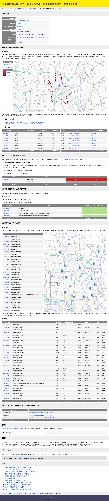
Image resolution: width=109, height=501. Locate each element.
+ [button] (15, 63)
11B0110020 (6, 375)
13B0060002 (6, 380)
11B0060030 (6, 332)
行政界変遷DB (8, 67)
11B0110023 (6, 365)
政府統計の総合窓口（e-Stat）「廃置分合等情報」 (18, 484)
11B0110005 (6, 352)
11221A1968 (6, 182)
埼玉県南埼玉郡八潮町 (23, 21)
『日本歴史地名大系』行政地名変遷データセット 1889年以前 (21, 471)
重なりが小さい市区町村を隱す (21, 173)
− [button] (15, 65)
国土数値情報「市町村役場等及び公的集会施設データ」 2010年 (21, 475)
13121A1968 (6, 213)
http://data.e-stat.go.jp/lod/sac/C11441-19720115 (41, 412)
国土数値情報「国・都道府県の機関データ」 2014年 (18, 482)
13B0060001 (6, 396)
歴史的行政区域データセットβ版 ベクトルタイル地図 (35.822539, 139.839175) (25, 122)
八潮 (18, 23)
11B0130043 (6, 358)
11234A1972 (6, 179)
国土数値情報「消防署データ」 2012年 (15, 480)
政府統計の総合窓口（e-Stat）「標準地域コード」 (18, 486)
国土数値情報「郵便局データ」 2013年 (15, 477)
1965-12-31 (6, 138)
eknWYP (19, 43)
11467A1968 (6, 210)
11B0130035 (6, 340)
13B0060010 (6, 363)
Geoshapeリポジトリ (7, 9)
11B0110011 (6, 347)
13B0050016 (6, 370)
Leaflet (94, 111)
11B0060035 (6, 335)
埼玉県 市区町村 (21, 37)
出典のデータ (19, 55)
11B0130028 (6, 373)
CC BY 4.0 (23, 454)
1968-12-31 (6, 146)
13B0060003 (6, 355)
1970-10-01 (6, 148)
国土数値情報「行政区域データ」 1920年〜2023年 (18, 467)
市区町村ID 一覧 (37, 9)
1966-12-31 (6, 140)
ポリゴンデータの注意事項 (67, 159)
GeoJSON (77, 133)
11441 (19, 40)
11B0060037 (6, 330)
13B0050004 (6, 393)
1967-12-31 (6, 143)
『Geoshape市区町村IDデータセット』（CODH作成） (19, 490)
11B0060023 (6, 378)
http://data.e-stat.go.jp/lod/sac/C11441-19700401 (41, 415)
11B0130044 (6, 360)
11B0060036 (6, 327)
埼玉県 (19, 29)
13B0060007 (6, 385)
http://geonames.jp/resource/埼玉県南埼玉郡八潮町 (41, 417)
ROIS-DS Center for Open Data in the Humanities (60, 498)
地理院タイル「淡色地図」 (101, 111)
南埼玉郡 (19, 26)
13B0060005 (6, 391)
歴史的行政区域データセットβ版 (22, 9)
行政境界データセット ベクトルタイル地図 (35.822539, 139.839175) (23, 124)
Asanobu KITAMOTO (41, 498)
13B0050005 (6, 398)
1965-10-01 (6, 135)
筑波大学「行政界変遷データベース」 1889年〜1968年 (19, 469)
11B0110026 (6, 368)
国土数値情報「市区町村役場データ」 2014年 (17, 473)
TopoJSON (71, 133)
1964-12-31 (6, 133)
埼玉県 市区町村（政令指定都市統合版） (37, 37)
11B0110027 (6, 350)
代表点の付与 (21, 230)
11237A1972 (6, 342)
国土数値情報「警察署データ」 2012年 (15, 478)
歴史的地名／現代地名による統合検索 (12, 429)
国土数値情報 (7, 64)
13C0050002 (6, 388)
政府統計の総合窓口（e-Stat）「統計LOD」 (16, 488)
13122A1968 (6, 215)
